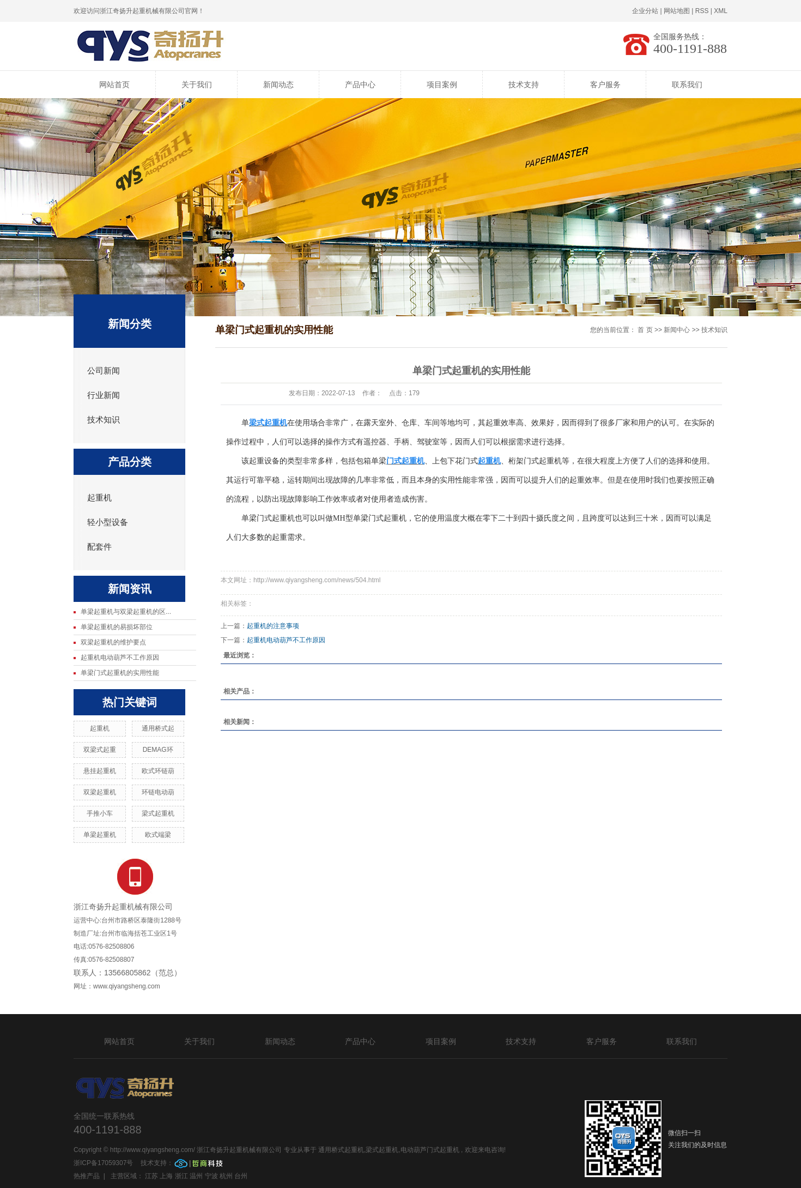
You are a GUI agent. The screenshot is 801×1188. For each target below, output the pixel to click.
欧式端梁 (158, 835)
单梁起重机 (99, 835)
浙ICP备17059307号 (104, 1163)
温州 (196, 1176)
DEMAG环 (158, 749)
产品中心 (360, 84)
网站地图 (677, 11)
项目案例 (442, 84)
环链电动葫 (158, 792)
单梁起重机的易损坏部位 (117, 627)
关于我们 (196, 84)
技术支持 (523, 84)
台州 (240, 1176)
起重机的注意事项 (273, 626)
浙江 (181, 1176)
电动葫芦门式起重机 (429, 1150)
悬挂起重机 (99, 771)
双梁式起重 (99, 749)
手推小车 (100, 813)
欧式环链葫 (158, 771)
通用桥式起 (158, 728)
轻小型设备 (107, 522)
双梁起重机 (99, 792)
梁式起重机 (158, 813)
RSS (702, 11)
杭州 (226, 1176)
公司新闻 (103, 370)
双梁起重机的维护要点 (113, 642)
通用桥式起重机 (341, 1150)
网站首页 (114, 84)
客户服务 (605, 84)
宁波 (211, 1176)
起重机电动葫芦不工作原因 (120, 657)
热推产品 (87, 1176)
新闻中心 (677, 330)
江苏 (151, 1176)
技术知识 (103, 419)
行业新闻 (103, 395)
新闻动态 (278, 84)
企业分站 (645, 11)
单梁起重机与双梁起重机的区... (126, 612)
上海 (166, 1176)
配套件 (99, 546)
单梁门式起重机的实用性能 (120, 673)
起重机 (99, 497)
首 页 (645, 330)
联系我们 (687, 84)
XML (720, 11)
